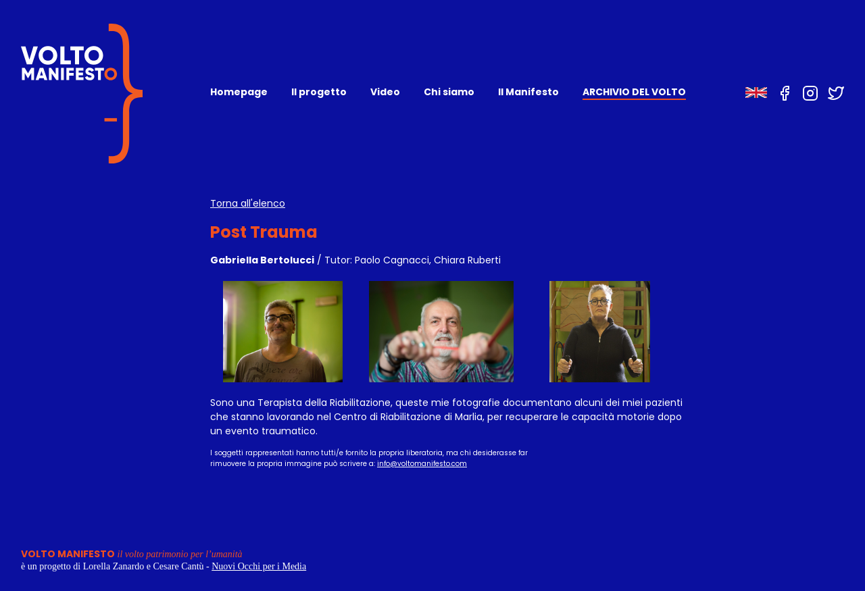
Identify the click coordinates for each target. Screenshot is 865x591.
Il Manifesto (528, 92)
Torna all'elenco (247, 203)
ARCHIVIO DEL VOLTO (634, 92)
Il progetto (319, 92)
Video (385, 92)
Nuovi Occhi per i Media (259, 566)
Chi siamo (449, 92)
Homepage (239, 92)
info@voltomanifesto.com (422, 464)
